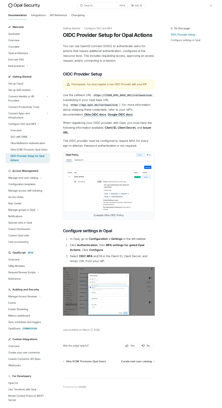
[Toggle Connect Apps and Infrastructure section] (28, 115)
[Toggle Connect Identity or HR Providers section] (28, 98)
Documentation (17, 16)
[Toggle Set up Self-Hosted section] (28, 90)
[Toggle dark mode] (211, 5)
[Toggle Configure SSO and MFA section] (28, 124)
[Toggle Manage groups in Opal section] (28, 210)
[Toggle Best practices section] (28, 66)
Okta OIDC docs (95, 114)
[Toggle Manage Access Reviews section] (28, 296)
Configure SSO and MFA (98, 28)
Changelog (78, 16)
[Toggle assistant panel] (136, 5)
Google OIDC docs (120, 114)
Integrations (38, 16)
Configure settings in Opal (185, 40)
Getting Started (71, 28)
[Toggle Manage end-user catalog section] (28, 178)
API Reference (58, 16)
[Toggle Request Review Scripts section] (28, 272)
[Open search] (102, 5)
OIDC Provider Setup (183, 34)
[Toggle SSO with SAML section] (28, 137)
